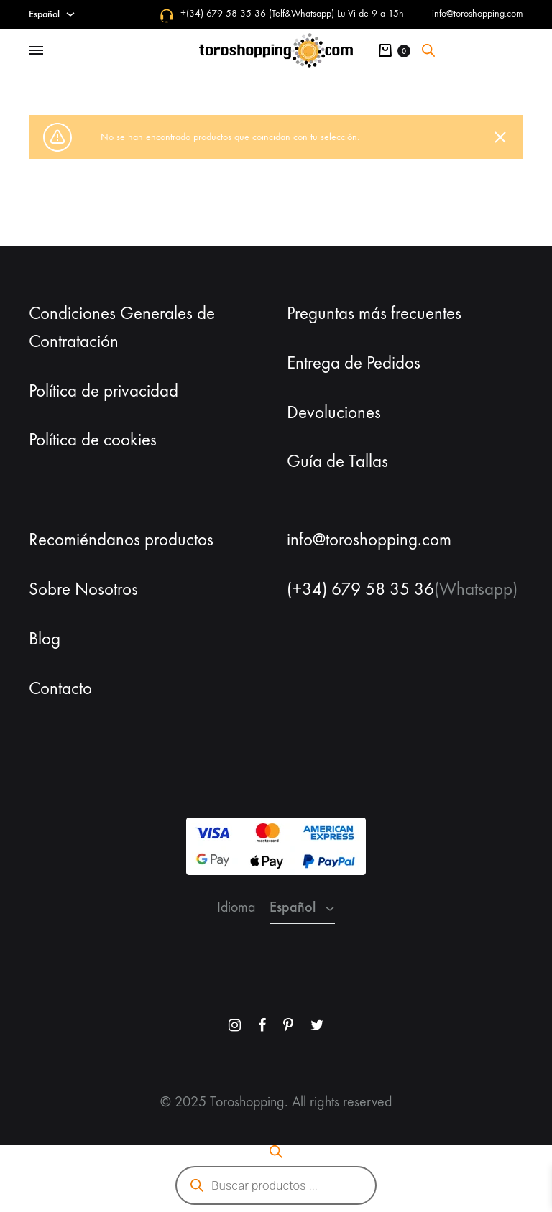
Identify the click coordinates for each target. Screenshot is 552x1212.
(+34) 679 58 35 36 (360, 589)
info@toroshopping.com (477, 13)
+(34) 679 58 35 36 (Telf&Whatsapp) (257, 13)
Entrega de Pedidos (353, 363)
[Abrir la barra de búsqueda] (428, 50)
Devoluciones (334, 412)
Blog (44, 638)
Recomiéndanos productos (121, 539)
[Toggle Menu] (36, 51)
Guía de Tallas (337, 461)
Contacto (60, 688)
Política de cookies (93, 439)
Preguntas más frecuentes (374, 313)
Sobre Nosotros (83, 589)
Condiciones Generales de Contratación (122, 327)
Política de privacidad (103, 391)
